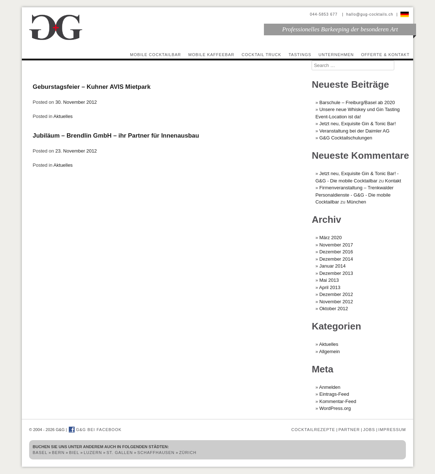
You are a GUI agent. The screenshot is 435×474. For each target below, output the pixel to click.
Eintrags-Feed (334, 394)
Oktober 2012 (333, 308)
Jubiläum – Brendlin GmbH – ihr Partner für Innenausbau (116, 135)
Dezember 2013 (336, 273)
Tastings (300, 54)
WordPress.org (335, 408)
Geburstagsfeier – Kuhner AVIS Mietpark (92, 86)
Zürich (188, 452)
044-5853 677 (324, 14)
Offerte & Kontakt (385, 54)
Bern (58, 452)
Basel (40, 452)
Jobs (369, 429)
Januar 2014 (332, 266)
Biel (74, 452)
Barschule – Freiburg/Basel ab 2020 (357, 102)
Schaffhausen (155, 452)
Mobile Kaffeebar (211, 54)
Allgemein (329, 351)
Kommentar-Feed (337, 401)
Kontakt (393, 180)
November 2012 (336, 301)
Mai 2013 (329, 280)
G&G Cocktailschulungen (345, 138)
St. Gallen (119, 452)
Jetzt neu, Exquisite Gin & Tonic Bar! (357, 123)
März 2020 (330, 237)
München (356, 202)
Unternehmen (336, 54)
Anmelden (330, 387)
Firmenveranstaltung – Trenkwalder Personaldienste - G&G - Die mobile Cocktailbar (354, 195)
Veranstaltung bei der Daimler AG (354, 131)
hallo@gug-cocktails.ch (369, 14)
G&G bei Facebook (95, 429)
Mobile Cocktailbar (155, 54)
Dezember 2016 (336, 251)
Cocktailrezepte (313, 429)
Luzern (93, 452)
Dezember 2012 (336, 294)
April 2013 (330, 287)
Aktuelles (63, 116)
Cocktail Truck (261, 54)
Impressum (392, 429)
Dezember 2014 (336, 259)
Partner (349, 429)
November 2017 (336, 245)
